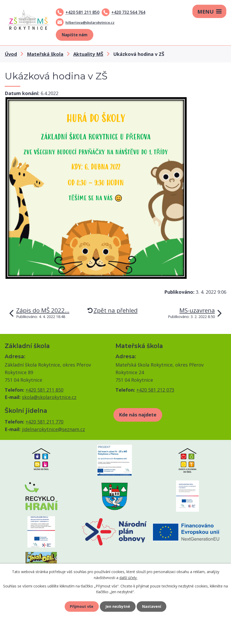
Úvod (11, 54)
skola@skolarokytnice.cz (49, 397)
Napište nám (74, 34)
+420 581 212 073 (155, 390)
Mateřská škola (45, 54)
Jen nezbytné (117, 606)
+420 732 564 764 (128, 12)
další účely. (128, 577)
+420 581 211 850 (82, 12)
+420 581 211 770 (44, 422)
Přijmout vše (81, 606)
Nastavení (151, 606)
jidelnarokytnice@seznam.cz (53, 429)
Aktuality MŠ (88, 54)
